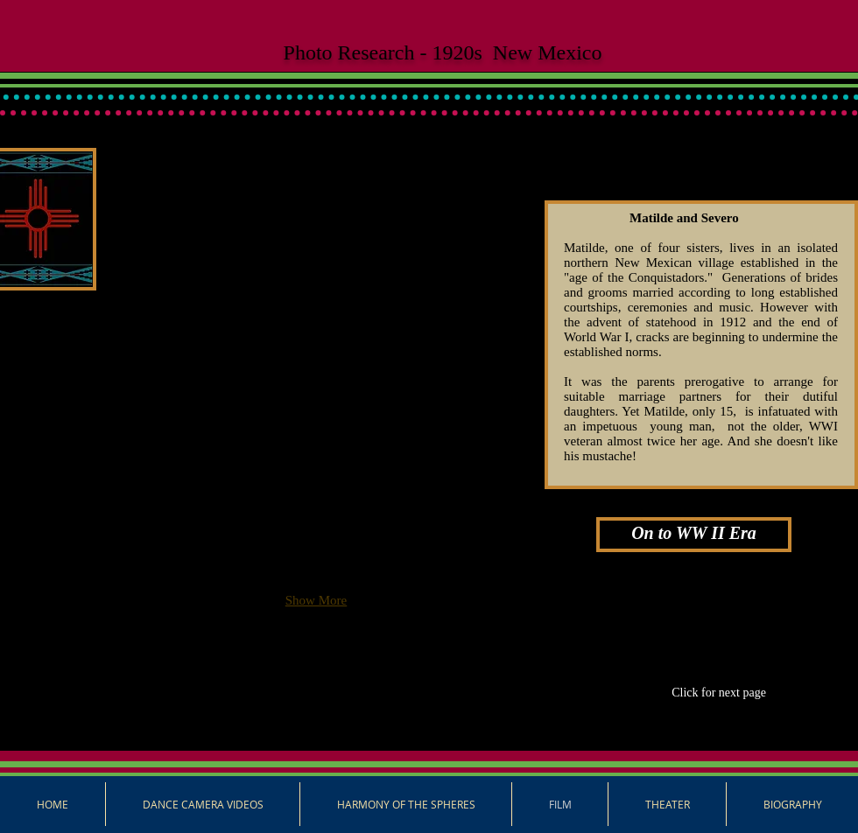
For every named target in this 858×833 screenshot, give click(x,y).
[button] (182, 244)
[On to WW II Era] (693, 534)
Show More (316, 600)
